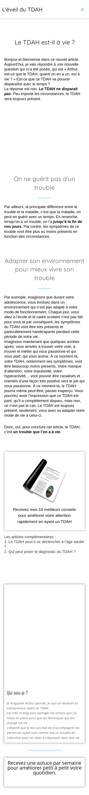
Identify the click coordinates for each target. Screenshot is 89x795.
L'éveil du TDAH (22, 9)
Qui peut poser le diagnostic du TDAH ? (42, 552)
